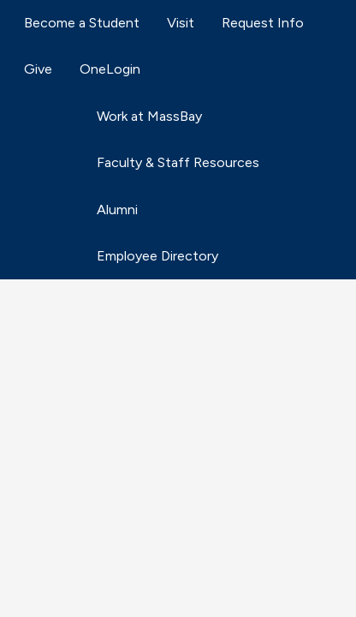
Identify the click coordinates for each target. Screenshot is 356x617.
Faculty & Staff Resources (178, 162)
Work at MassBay (149, 116)
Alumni (117, 209)
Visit (180, 23)
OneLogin (110, 69)
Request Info (263, 23)
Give (38, 69)
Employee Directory (157, 256)
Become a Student (81, 23)
